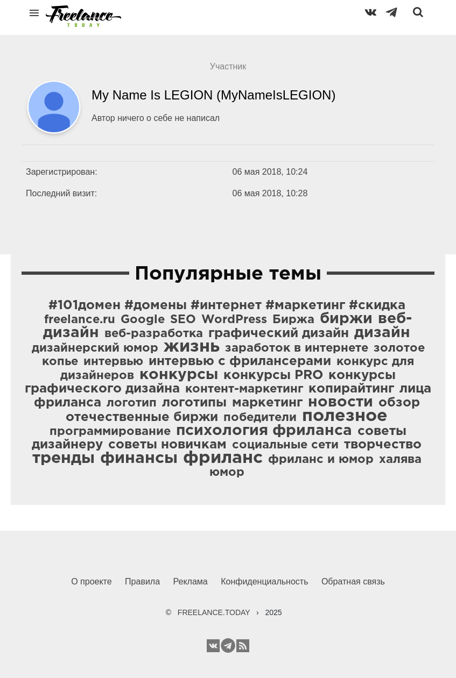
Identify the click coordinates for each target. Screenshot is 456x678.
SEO (183, 320)
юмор (226, 472)
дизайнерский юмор (95, 348)
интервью (113, 361)
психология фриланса (264, 430)
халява (400, 459)
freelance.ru (79, 320)
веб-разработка (153, 334)
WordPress (234, 320)
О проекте (91, 581)
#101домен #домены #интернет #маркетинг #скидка (226, 305)
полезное (345, 416)
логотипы (194, 403)
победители (260, 417)
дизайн (382, 332)
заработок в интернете (296, 348)
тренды (63, 458)
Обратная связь (353, 581)
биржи (346, 318)
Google (143, 320)
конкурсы (178, 374)
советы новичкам (167, 445)
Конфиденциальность (264, 581)
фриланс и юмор (321, 459)
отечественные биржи (142, 417)
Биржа (293, 320)
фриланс (223, 458)
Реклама (190, 581)
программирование (110, 431)
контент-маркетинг (244, 389)
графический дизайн (278, 333)
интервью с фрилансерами (240, 361)
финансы (139, 458)
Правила (142, 581)
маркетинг (267, 403)
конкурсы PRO (273, 375)
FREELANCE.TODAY (214, 612)
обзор (399, 403)
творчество (383, 445)
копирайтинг (351, 389)
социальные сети (285, 445)
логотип (132, 403)
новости (340, 402)
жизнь (192, 346)
